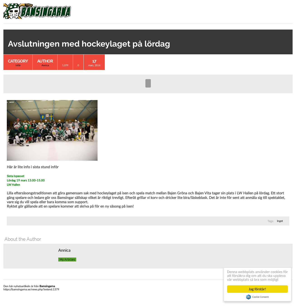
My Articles (67, 259)
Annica (45, 65)
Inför (18, 65)
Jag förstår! (257, 289)
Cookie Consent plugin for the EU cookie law (257, 296)
